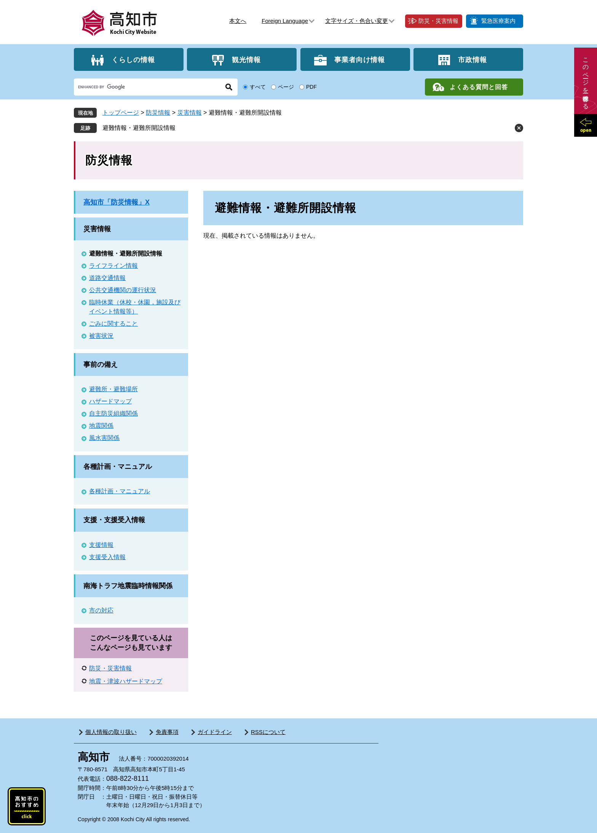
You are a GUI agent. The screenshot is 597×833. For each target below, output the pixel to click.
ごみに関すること (113, 323)
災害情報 (189, 112)
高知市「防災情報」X (116, 202)
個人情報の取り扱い (111, 732)
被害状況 (101, 336)
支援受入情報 (107, 557)
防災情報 (158, 112)
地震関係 (101, 425)
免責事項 (167, 732)
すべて (258, 87)
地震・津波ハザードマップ (125, 681)
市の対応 (101, 610)
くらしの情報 (133, 59)
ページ (286, 87)
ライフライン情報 (113, 265)
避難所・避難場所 (113, 389)
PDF (311, 87)
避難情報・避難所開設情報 (139, 128)
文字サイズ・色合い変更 (356, 21)
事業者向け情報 (359, 59)
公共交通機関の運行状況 (122, 290)
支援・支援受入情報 (114, 520)
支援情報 (101, 545)
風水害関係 (104, 438)
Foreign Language (285, 21)
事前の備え (100, 364)
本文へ (237, 21)
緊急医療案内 (498, 21)
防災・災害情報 (438, 21)
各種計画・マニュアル (117, 466)
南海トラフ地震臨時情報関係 (127, 586)
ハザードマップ (110, 401)
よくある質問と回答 (479, 87)
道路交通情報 (107, 278)
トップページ (120, 112)
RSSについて (268, 732)
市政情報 (472, 59)
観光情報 (246, 59)
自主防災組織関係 (113, 413)
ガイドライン (215, 732)
